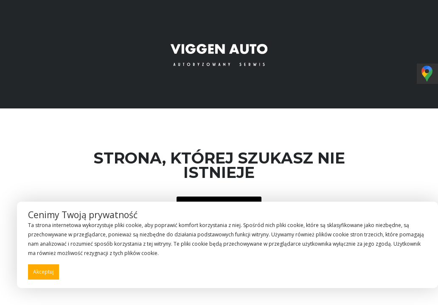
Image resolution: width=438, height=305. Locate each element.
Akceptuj (43, 271)
